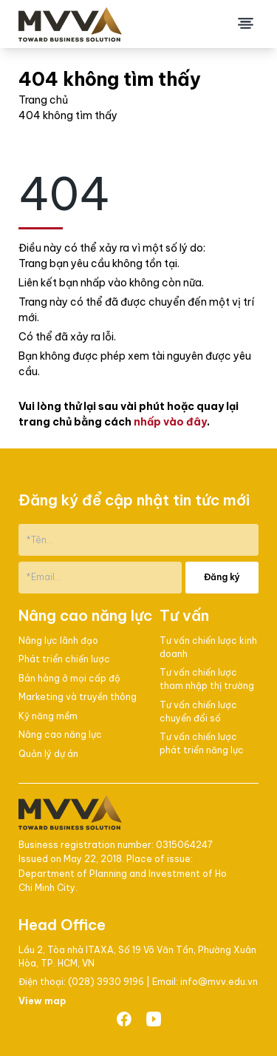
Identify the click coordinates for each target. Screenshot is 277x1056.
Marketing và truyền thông (77, 696)
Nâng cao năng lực (60, 734)
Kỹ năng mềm (48, 716)
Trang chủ (43, 100)
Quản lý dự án (48, 753)
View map (42, 1000)
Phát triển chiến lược (64, 659)
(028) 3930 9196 (107, 981)
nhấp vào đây (170, 421)
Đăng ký (222, 576)
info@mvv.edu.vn (219, 981)
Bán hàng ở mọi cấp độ (69, 678)
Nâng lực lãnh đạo (58, 640)
